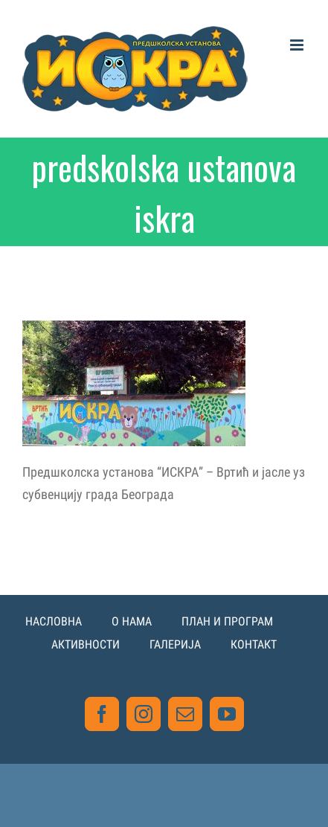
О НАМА (132, 621)
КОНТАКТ (254, 644)
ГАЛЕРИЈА (175, 644)
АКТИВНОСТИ (85, 644)
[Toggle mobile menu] (298, 45)
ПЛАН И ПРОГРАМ (227, 621)
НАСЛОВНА (53, 621)
